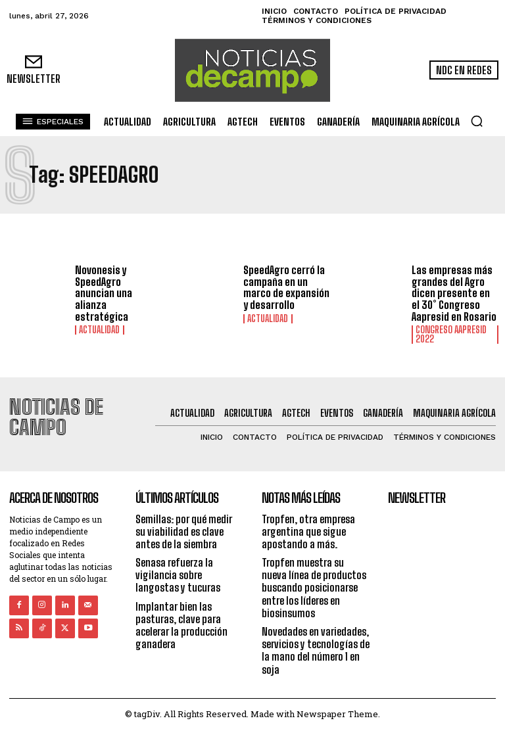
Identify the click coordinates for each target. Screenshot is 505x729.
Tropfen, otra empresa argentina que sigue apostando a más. (308, 530)
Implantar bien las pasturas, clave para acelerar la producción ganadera (181, 624)
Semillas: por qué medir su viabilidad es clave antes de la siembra (183, 530)
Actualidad (99, 330)
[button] (477, 121)
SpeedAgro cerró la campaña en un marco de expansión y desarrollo (286, 287)
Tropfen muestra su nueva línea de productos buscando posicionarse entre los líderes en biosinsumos (314, 587)
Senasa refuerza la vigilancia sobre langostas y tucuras (177, 574)
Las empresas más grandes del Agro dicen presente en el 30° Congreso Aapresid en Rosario (454, 293)
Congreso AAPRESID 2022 (451, 334)
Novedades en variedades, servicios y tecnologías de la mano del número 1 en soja (316, 649)
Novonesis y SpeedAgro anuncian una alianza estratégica (103, 293)
